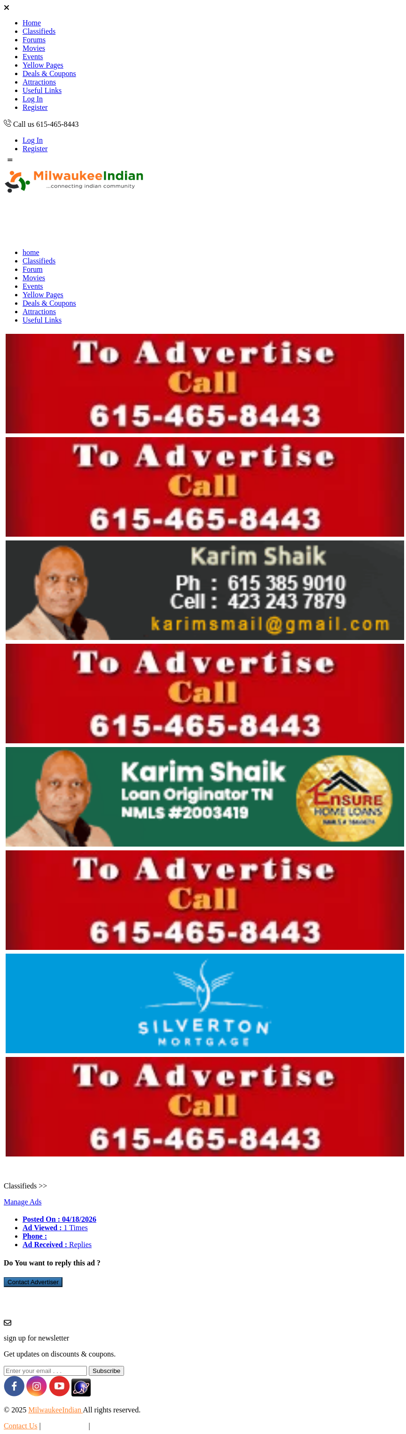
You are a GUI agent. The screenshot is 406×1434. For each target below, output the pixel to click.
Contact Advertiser (33, 1282)
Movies (34, 48)
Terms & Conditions (122, 1426)
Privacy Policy (65, 1426)
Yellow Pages (43, 65)
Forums (34, 40)
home (31, 252)
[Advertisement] (175, 220)
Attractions (39, 82)
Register (35, 107)
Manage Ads (22, 1202)
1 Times (55, 1228)
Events (33, 57)
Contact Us (21, 1426)
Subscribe (106, 1370)
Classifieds (39, 31)
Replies (57, 1245)
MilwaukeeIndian (55, 1410)
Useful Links (42, 90)
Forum (33, 269)
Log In (33, 99)
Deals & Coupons (49, 73)
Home (32, 23)
